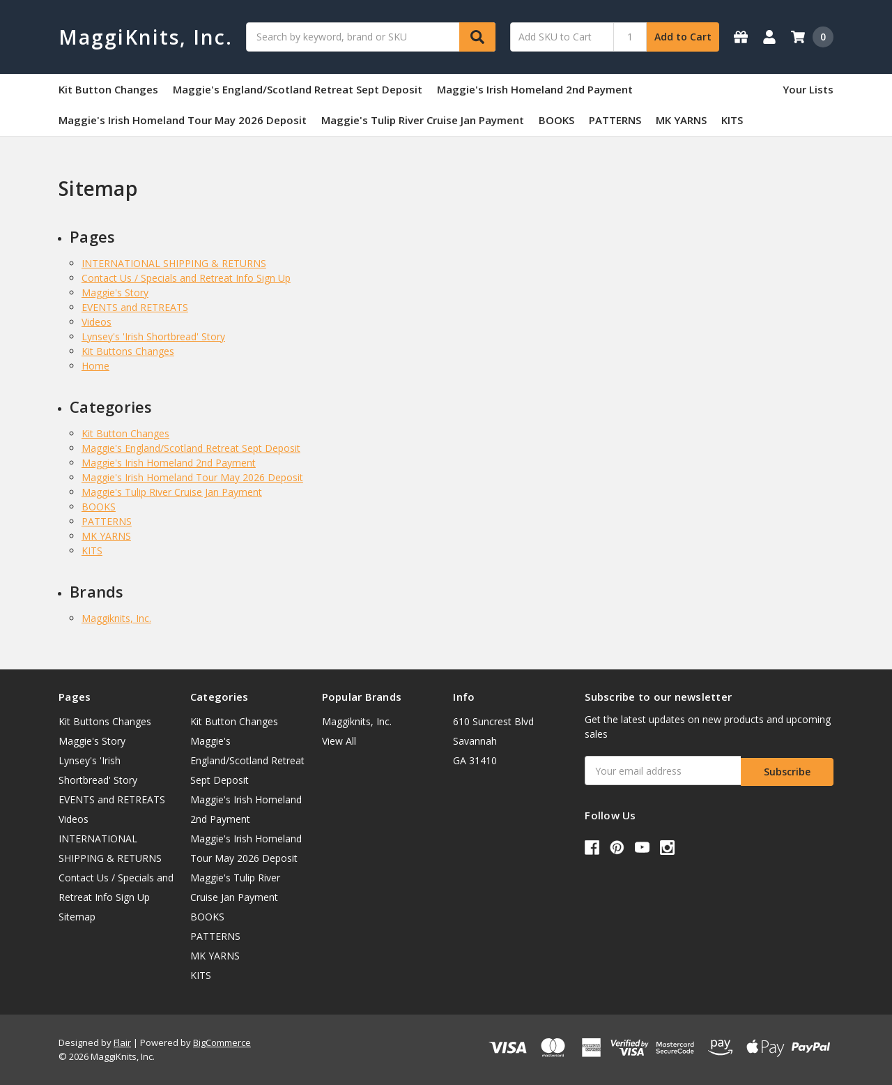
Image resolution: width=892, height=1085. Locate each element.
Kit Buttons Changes (128, 351)
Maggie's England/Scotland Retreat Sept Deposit (297, 89)
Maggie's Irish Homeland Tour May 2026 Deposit (183, 120)
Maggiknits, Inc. (116, 618)
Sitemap (77, 916)
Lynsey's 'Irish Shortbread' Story (153, 336)
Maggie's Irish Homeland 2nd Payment (535, 89)
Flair (122, 1042)
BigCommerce (222, 1042)
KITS (732, 120)
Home (95, 365)
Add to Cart (683, 36)
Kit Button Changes (108, 89)
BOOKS (556, 120)
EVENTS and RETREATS (135, 307)
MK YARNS (681, 120)
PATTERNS (615, 120)
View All (339, 741)
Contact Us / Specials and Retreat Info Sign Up (186, 277)
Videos (97, 321)
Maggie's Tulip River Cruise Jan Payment (422, 120)
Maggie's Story (115, 292)
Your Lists (808, 89)
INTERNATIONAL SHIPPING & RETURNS (174, 263)
